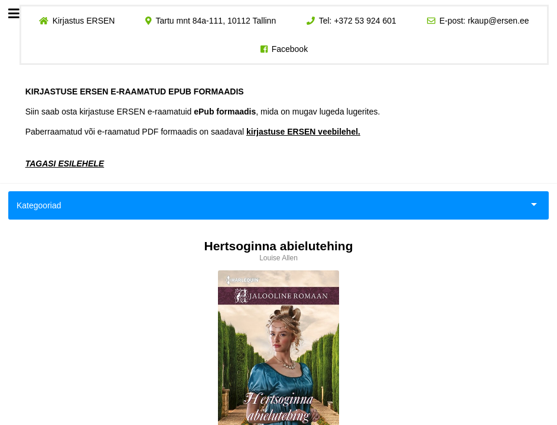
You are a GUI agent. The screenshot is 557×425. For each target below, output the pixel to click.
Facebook (290, 49)
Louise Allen (278, 258)
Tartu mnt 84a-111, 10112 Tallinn (215, 20)
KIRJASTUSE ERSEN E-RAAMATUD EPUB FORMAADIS (134, 91)
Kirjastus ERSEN (84, 20)
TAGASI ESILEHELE (65, 163)
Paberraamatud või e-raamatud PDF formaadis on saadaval (192, 131)
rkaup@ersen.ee (498, 20)
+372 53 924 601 (365, 20)
